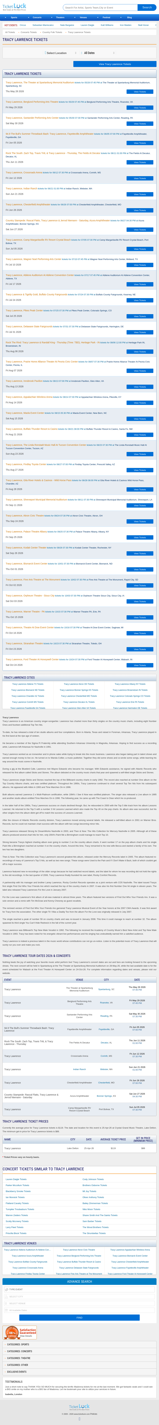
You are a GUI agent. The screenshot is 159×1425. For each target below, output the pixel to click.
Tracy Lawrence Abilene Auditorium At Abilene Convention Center (28, 1250)
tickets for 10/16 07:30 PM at (64, 627)
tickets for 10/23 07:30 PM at (53, 643)
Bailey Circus (28, 25)
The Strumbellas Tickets (94, 1233)
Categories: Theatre (18, 1358)
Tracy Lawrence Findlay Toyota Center (28, 1274)
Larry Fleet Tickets (14, 1227)
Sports (14, 17)
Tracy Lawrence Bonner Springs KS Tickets (79, 690)
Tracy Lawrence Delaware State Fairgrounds (79, 1268)
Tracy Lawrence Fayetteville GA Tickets (27, 708)
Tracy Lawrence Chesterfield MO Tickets (79, 696)
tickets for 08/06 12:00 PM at (75, 344)
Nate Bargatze (75, 25)
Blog (129, 17)
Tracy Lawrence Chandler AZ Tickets (27, 696)
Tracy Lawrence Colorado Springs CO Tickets (130, 696)
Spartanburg (104, 989)
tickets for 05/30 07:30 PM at (69, 117)
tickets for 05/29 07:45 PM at (69, 101)
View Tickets (140, 91)
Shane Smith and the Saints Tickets (99, 1215)
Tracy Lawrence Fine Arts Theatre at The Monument (79, 1274)
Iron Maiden (134, 25)
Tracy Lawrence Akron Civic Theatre (79, 1250)
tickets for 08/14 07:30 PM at (63, 397)
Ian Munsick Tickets (15, 1197)
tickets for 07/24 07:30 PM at (71, 294)
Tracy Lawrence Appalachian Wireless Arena (130, 1250)
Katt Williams (115, 25)
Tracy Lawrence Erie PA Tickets (130, 702)
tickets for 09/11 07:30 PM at (79, 499)
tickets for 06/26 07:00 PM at (63, 204)
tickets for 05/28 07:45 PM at (78, 84)
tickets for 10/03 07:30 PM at (65, 595)
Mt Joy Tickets (89, 1191)
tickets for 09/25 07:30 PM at (57, 531)
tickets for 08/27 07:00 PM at (60, 464)
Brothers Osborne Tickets (94, 1185)
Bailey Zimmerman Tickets (95, 1203)
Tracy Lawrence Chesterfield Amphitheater (130, 1262)
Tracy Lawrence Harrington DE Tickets (130, 708)
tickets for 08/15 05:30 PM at (56, 413)
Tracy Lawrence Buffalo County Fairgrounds (27, 1262)
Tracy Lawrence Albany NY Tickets (130, 684)
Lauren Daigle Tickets (16, 1179)
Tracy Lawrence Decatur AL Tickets (79, 702)
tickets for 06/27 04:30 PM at (75, 222)
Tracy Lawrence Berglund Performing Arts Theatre (79, 1256)
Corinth (104, 1056)
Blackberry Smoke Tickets (18, 1191)
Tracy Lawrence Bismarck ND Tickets (27, 690)
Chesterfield (104, 1082)
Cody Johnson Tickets (93, 1179)
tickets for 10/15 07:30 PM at (53, 611)
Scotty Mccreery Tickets (17, 1221)
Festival (106, 17)
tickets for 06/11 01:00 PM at (78, 155)
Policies (93, 1414)
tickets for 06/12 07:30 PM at (53, 172)
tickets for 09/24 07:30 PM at (54, 515)
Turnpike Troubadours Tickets (20, 1209)
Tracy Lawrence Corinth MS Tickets (28, 702)
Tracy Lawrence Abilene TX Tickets (27, 684)
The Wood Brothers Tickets (95, 1227)
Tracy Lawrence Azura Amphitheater (28, 1256)
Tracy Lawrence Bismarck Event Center (130, 1256)
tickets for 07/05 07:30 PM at (77, 241)
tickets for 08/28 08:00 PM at (75, 482)
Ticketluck (29, 7)
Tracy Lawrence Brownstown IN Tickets (130, 690)
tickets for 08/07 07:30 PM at (78, 363)
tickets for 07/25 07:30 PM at (59, 310)
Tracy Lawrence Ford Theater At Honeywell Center (130, 1274)
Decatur (104, 1042)
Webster (104, 1069)
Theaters (60, 17)
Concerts (37, 17)
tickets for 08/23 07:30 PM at (76, 447)
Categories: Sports (18, 1344)
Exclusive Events (16, 1371)
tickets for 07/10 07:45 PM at (72, 259)
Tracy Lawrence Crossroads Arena (27, 1268)
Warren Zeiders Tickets (17, 1215)
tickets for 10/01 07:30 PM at (59, 563)
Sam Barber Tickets (91, 1221)
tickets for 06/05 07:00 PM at (76, 135)
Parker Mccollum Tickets (17, 1185)
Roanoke (104, 1002)
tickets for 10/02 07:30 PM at (72, 579)
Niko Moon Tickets (91, 1209)
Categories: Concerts (19, 1351)
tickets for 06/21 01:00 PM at (49, 188)
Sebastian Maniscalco (51, 25)
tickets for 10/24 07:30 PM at (69, 659)
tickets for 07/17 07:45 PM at (78, 277)
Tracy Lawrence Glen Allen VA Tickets (79, 708)
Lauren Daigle (95, 25)
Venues (83, 17)
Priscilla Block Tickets (16, 1233)
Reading (104, 1016)
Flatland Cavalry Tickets (17, 1203)
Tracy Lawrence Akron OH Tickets (79, 684)
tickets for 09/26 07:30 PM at (58, 547)
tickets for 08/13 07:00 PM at (55, 381)
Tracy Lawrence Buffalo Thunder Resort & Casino (79, 1262)
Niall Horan (151, 25)
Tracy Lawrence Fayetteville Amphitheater (130, 1268)
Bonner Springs (104, 1096)
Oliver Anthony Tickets (93, 1197)
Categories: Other (17, 1365)
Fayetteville (104, 1029)
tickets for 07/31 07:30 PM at (65, 326)
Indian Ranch (79, 1069)
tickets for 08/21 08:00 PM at (69, 429)
